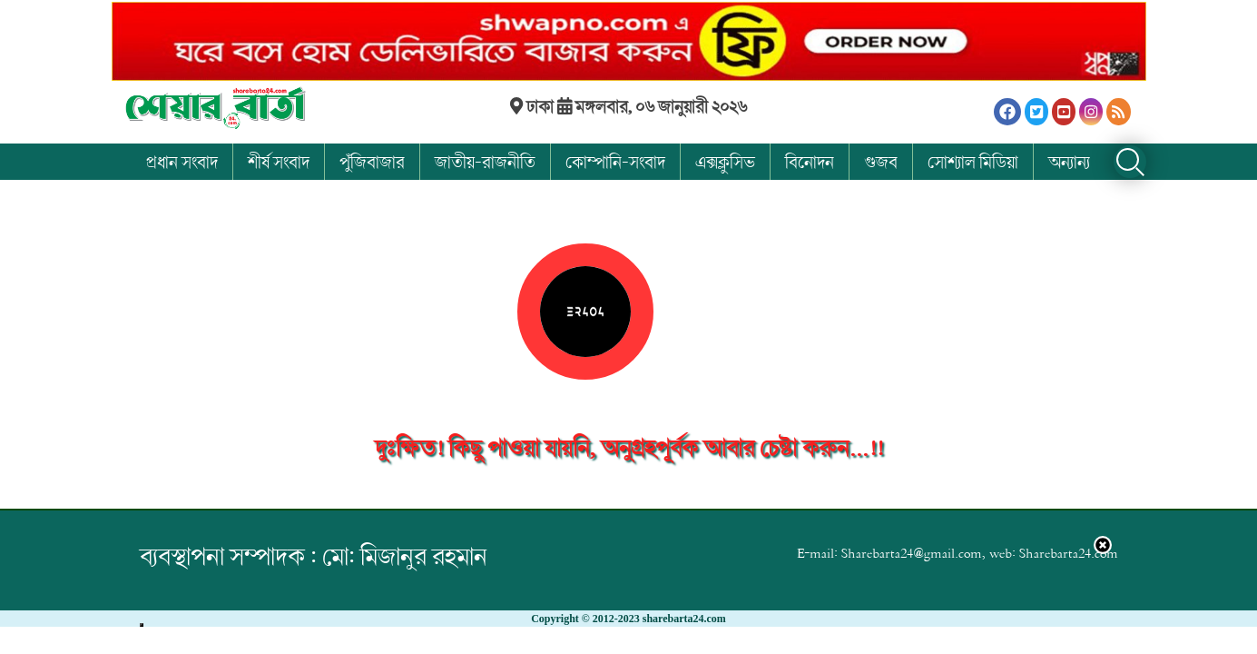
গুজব (881, 161)
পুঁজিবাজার (372, 161)
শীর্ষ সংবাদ (278, 161)
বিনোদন (809, 161)
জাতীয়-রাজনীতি (485, 161)
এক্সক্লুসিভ (725, 161)
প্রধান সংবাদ (182, 161)
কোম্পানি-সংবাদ (615, 161)
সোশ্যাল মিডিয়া (973, 161)
